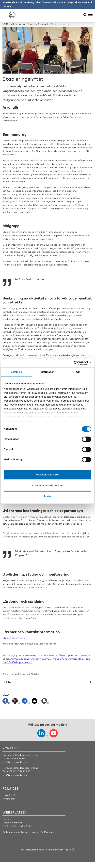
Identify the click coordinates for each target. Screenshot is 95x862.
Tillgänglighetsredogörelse (17, 826)
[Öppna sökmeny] (85, 14)
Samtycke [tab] (17, 372)
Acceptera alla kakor (47, 474)
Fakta (6, 682)
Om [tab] (78, 372)
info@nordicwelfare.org (15, 762)
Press (5, 818)
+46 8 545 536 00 (16, 758)
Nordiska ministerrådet (57, 849)
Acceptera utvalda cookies (47, 485)
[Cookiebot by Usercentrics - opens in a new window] (76, 363)
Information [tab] (47, 372)
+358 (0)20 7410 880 (18, 771)
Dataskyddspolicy (12, 822)
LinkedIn (7, 795)
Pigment (49, 832)
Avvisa (47, 496)
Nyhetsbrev (9, 798)
